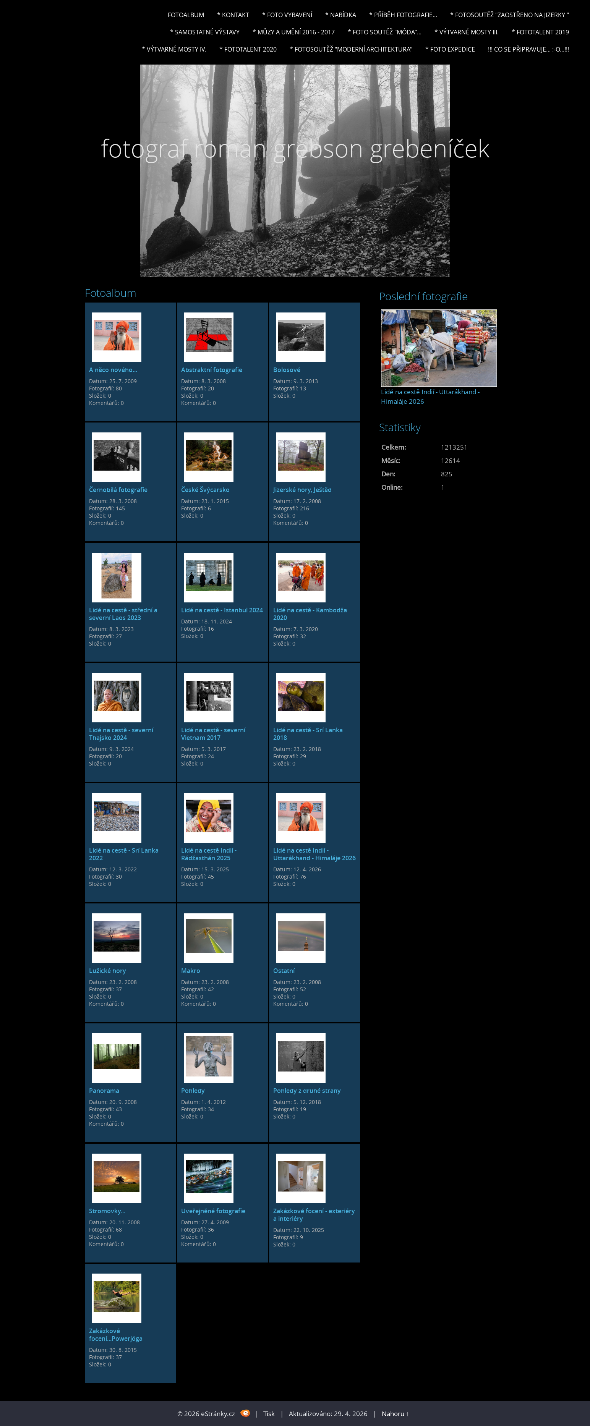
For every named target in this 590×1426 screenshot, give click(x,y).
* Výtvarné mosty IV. (174, 49)
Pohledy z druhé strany (307, 1090)
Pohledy (193, 1090)
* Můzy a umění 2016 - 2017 (294, 32)
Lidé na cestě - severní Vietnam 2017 (213, 734)
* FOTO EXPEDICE (450, 49)
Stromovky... (107, 1211)
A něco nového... (113, 370)
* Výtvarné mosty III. (466, 32)
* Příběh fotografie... (403, 15)
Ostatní (284, 970)
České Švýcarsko (205, 490)
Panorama (104, 1090)
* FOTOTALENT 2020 (248, 49)
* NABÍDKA (340, 15)
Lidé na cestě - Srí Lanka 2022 (124, 854)
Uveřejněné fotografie (213, 1211)
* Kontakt (233, 15)
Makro (190, 970)
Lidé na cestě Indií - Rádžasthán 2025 (209, 854)
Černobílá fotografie (118, 490)
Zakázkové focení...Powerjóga (116, 1335)
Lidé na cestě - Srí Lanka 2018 (308, 734)
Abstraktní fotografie (211, 370)
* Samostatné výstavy (205, 32)
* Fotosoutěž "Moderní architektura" (351, 49)
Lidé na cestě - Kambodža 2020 (310, 614)
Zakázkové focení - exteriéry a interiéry (314, 1215)
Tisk (269, 1413)
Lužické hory (107, 970)
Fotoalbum (186, 15)
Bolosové (286, 370)
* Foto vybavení (287, 15)
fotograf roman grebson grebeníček (295, 148)
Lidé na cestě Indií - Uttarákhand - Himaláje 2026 (314, 854)
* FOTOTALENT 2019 (540, 32)
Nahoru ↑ (395, 1413)
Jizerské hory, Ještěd (302, 490)
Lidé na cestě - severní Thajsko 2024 (121, 734)
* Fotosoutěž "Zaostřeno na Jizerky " (509, 15)
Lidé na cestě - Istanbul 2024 (222, 610)
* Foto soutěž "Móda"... (384, 32)
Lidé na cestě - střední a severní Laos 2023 (123, 614)
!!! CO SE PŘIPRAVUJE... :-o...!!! (528, 49)
